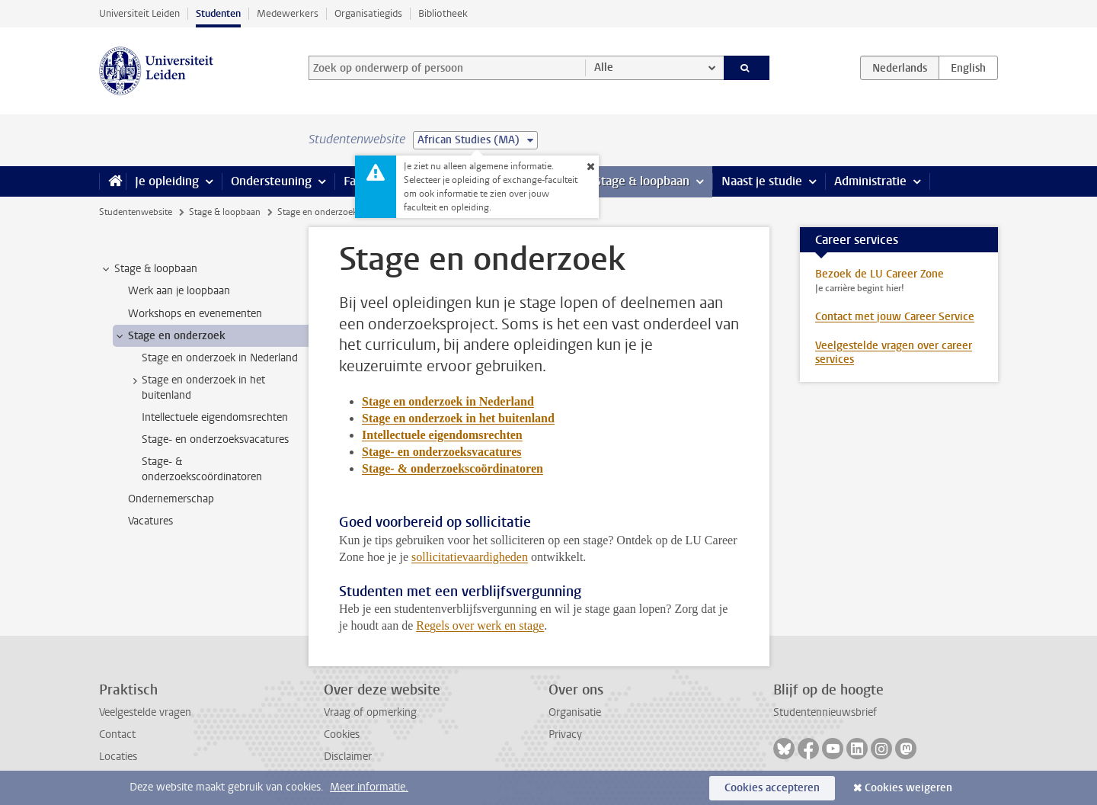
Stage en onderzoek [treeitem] (169, 336)
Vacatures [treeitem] (150, 521)
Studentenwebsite (135, 212)
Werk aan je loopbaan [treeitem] (179, 291)
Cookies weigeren (908, 788)
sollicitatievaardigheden (469, 556)
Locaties (118, 756)
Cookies (342, 734)
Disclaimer (348, 756)
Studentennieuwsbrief (825, 712)
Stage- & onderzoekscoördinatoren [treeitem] (202, 468)
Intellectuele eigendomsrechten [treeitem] (215, 417)
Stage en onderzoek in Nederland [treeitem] (220, 358)
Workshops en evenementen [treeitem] (195, 313)
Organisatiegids (368, 13)
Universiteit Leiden (139, 13)
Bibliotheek (443, 13)
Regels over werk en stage (480, 625)
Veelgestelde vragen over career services (893, 352)
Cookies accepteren (772, 788)
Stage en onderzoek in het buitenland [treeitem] (196, 387)
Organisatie (574, 712)
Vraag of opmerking (370, 712)
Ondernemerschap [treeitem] (171, 499)
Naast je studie (761, 181)
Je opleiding (167, 181)
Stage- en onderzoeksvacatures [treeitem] (215, 439)
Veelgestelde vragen (145, 712)
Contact (117, 734)
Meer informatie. (369, 787)
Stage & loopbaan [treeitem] (148, 269)
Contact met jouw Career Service (894, 316)
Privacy (565, 734)
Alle (603, 67)
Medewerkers (287, 13)
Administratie (870, 181)
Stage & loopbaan (641, 181)
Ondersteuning (271, 181)
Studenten (218, 13)
